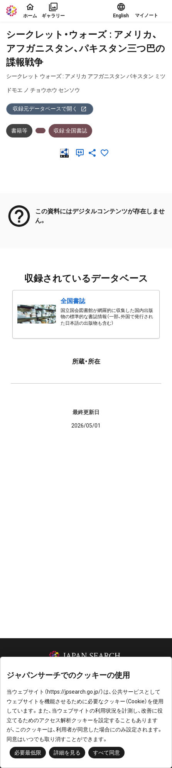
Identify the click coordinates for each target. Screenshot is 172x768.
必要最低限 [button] (27, 753)
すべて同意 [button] (106, 753)
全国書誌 (73, 301)
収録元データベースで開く (50, 109)
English (121, 10)
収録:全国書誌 (70, 130)
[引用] (81, 153)
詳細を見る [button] (67, 753)
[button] (150, 10)
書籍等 (19, 130)
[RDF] (66, 153)
